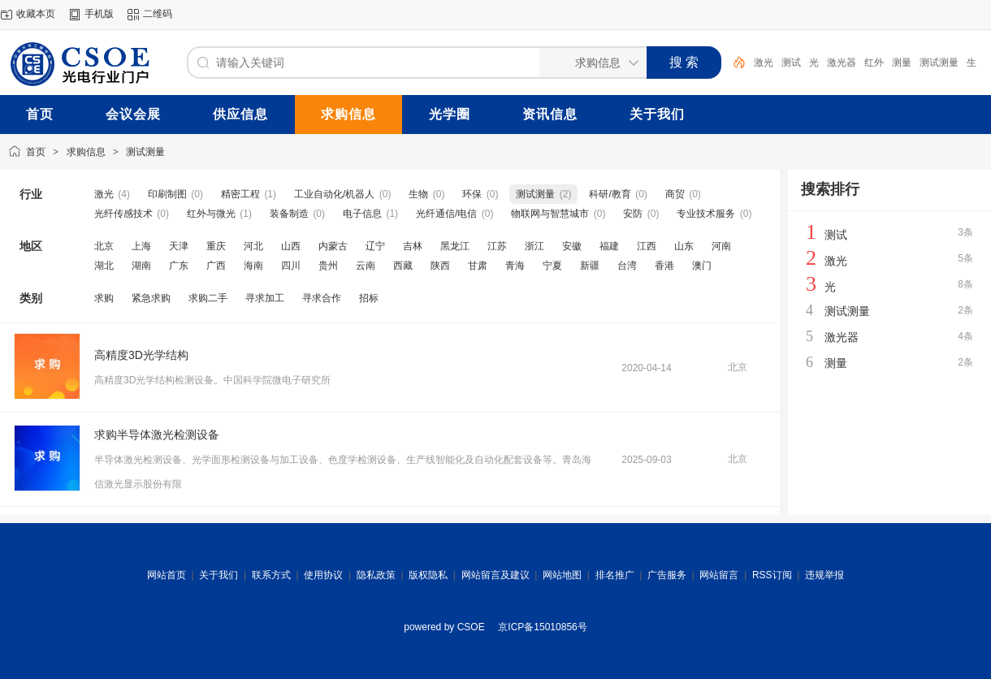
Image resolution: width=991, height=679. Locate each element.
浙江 (534, 246)
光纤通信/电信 (446, 213)
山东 (684, 246)
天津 (178, 246)
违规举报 (824, 575)
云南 (365, 265)
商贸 (675, 194)
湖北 (104, 265)
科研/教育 (609, 194)
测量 (901, 62)
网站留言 (718, 575)
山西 (291, 246)
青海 (515, 265)
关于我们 (218, 575)
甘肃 (477, 265)
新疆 (589, 265)
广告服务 (666, 575)
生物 (418, 194)
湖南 (141, 265)
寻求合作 (321, 298)
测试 (791, 62)
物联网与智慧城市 (550, 213)
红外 (874, 62)
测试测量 (939, 62)
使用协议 (323, 575)
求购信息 (86, 152)
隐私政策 (376, 575)
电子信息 (362, 213)
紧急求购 (151, 298)
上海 (141, 246)
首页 (35, 152)
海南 (253, 265)
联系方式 (271, 575)
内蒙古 (333, 246)
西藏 (403, 265)
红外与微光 (211, 213)
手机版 (99, 13)
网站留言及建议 (495, 575)
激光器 (841, 62)
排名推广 (614, 575)
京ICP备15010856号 (542, 627)
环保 (472, 194)
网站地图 (562, 575)
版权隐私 (428, 575)
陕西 (440, 265)
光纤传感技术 (123, 213)
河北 (253, 246)
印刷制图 (167, 194)
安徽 (572, 246)
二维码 (157, 13)
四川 (291, 265)
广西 (216, 265)
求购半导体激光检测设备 (156, 434)
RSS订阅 (772, 575)
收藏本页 (35, 13)
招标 (369, 298)
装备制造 (289, 213)
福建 (609, 246)
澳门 (702, 265)
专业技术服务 (706, 213)
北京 (104, 246)
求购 (104, 298)
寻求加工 (264, 298)
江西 (646, 246)
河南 (721, 246)
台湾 (627, 265)
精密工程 (240, 194)
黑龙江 (455, 246)
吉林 (412, 246)
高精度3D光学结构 (141, 354)
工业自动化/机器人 (334, 194)
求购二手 (207, 298)
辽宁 (375, 246)
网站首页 (166, 575)
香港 (664, 265)
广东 (178, 265)
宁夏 (552, 265)
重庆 (216, 246)
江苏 (497, 246)
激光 (763, 62)
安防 (633, 213)
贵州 (328, 265)
